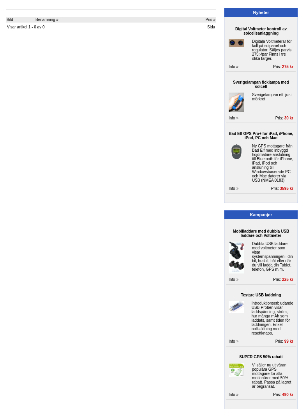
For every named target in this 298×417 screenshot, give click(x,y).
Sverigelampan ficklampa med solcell (261, 84)
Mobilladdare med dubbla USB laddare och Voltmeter (261, 233)
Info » (233, 67)
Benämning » (46, 20)
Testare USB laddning (261, 295)
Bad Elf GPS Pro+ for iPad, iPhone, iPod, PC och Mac (261, 135)
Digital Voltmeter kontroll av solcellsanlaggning (261, 31)
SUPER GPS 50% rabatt (261, 357)
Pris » (210, 20)
